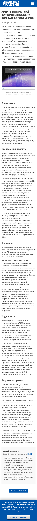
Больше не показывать (18, 517)
